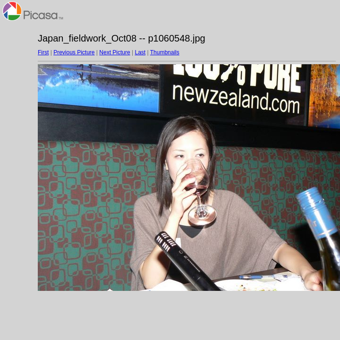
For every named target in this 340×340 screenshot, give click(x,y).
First (43, 52)
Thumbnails (164, 52)
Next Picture (114, 52)
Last (140, 52)
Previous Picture (73, 52)
